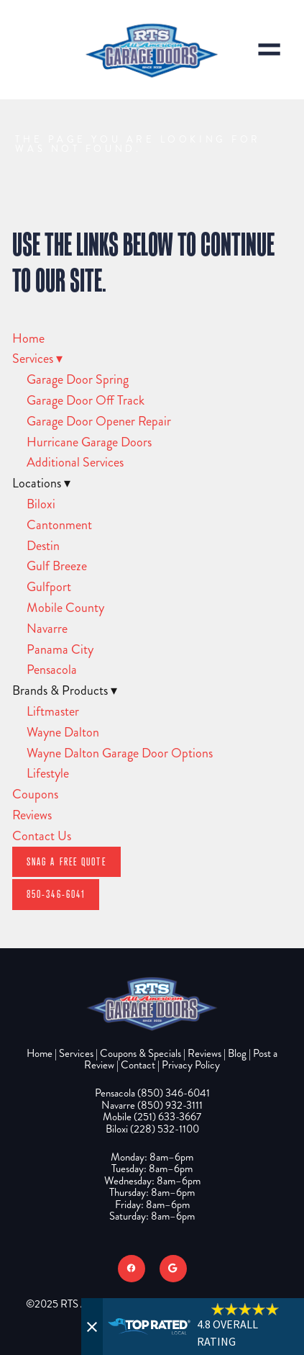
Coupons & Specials (140, 1053)
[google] (173, 1268)
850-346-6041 (56, 894)
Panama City (60, 649)
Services (37, 358)
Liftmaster (53, 711)
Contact (138, 1065)
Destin (43, 545)
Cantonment (59, 525)
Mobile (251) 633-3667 (152, 1117)
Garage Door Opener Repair (99, 421)
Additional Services (75, 462)
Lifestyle (48, 773)
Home (28, 338)
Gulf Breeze (57, 566)
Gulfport (49, 586)
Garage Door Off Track (85, 400)
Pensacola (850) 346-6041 (152, 1093)
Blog (237, 1053)
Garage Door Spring (78, 379)
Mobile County (65, 607)
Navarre (47, 628)
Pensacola (52, 669)
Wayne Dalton (63, 732)
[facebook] (131, 1268)
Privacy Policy (191, 1065)
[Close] (92, 1326)
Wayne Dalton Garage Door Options (120, 753)
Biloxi (41, 504)
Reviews (32, 815)
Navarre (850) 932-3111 (152, 1105)
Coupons (35, 794)
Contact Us (41, 836)
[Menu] (269, 50)
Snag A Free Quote (66, 861)
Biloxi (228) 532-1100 (152, 1129)
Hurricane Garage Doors (89, 442)
